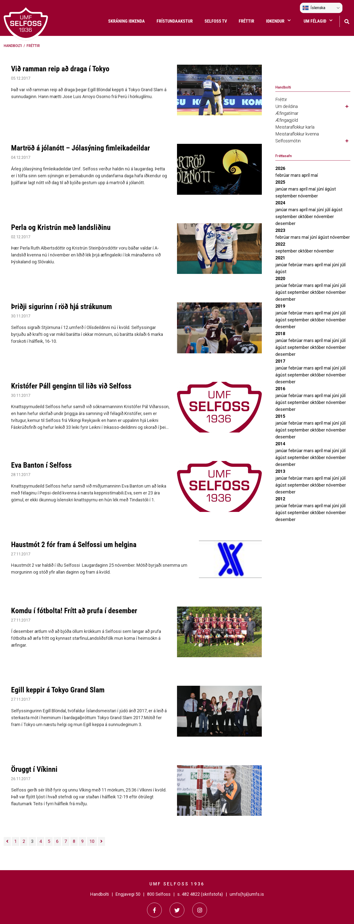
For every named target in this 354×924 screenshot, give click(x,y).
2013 (280, 471)
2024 (280, 202)
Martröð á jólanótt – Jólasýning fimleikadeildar (80, 148)
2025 (280, 182)
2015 (280, 416)
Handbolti (13, 46)
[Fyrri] (7, 841)
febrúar (283, 175)
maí (314, 175)
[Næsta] (101, 841)
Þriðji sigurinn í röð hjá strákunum (61, 306)
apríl (306, 175)
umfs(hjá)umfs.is (247, 894)
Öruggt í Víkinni (34, 769)
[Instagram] (199, 910)
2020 (280, 278)
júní (321, 189)
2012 (280, 498)
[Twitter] (177, 910)
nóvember (308, 195)
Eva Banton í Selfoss (41, 465)
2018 (280, 333)
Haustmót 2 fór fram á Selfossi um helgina (73, 544)
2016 (280, 388)
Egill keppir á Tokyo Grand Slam (57, 690)
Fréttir (33, 46)
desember (285, 223)
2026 (280, 168)
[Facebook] (154, 910)
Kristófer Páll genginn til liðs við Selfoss (71, 386)
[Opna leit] (346, 21)
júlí (328, 209)
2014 (280, 443)
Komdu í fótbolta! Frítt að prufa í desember (74, 610)
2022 (280, 244)
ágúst (330, 189)
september (286, 195)
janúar (281, 189)
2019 (280, 306)
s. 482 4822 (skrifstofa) (200, 894)
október (306, 216)
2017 (280, 361)
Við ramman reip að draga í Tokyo (60, 68)
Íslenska (314, 8)
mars (296, 175)
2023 (280, 230)
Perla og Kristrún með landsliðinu (61, 227)
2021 (280, 257)
